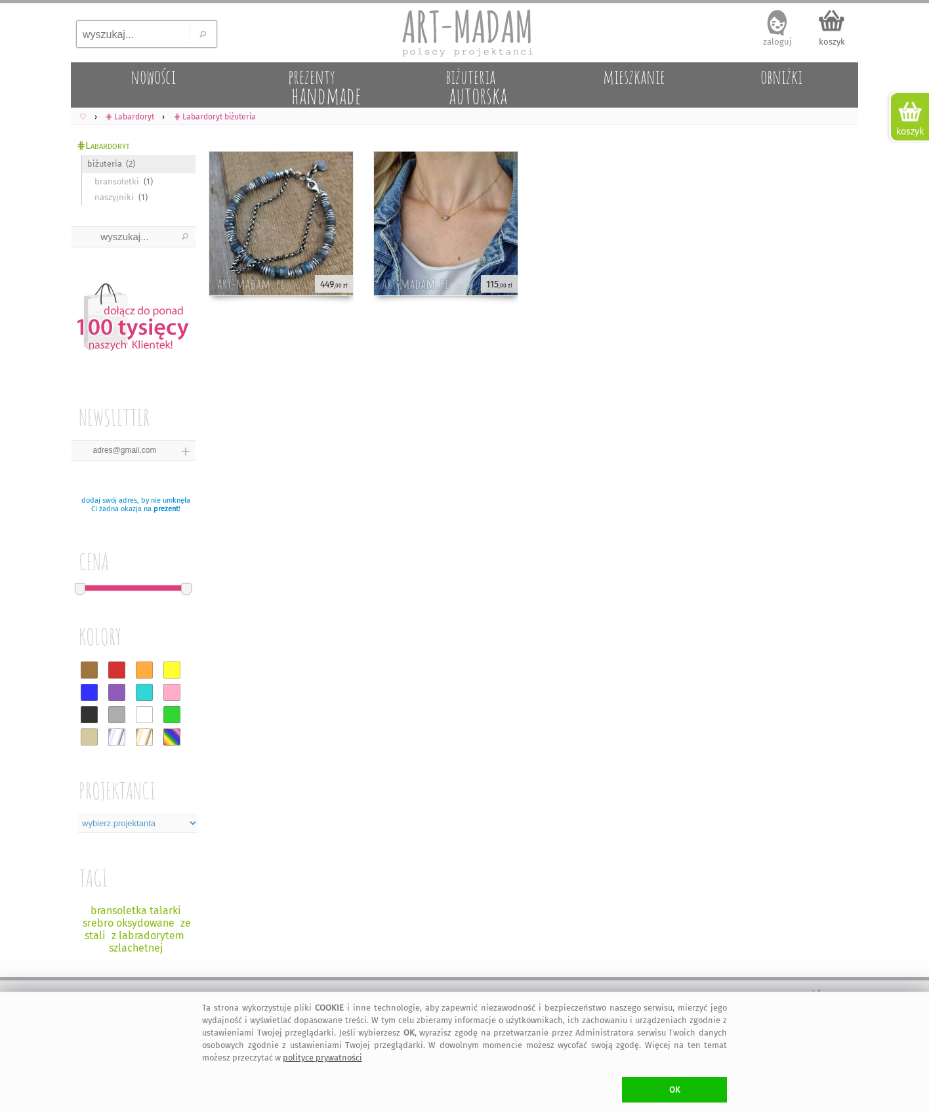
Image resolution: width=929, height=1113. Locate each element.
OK (674, 1090)
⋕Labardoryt (103, 145)
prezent (166, 509)
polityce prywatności (322, 1057)
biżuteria (104, 164)
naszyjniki (114, 197)
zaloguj (777, 42)
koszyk (832, 42)
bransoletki (116, 181)
